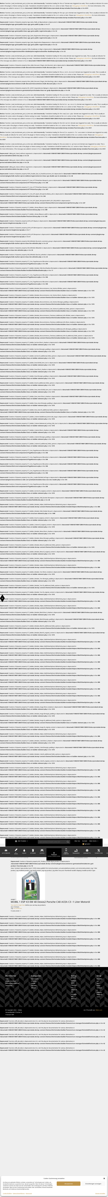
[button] (104, 1178)
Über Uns (77, 841)
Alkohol (33, 1001)
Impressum (29, 1193)
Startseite (14, 864)
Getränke (34, 999)
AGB (6, 992)
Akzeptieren (68, 1184)
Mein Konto (93, 841)
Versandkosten (18, 922)
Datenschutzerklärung (19, 1193)
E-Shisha (33, 994)
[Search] (67, 842)
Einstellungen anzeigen (93, 1184)
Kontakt (84, 841)
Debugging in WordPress (80, 6)
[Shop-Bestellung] (85, 871)
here (23, 918)
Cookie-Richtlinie (7, 1193)
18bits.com (98, 1023)
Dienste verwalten (100, 1193)
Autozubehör (35, 992)
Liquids (33, 997)
